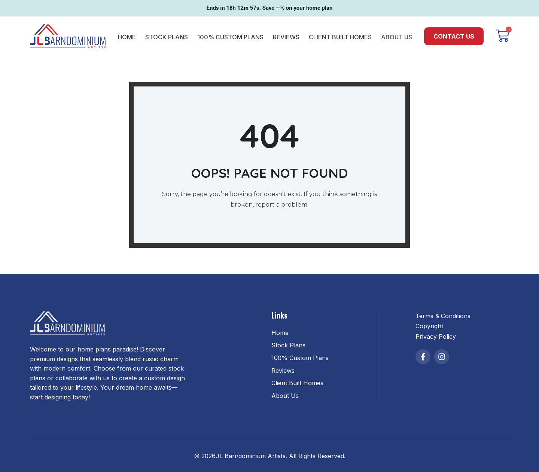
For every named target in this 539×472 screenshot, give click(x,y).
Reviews (286, 37)
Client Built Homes (340, 37)
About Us (396, 37)
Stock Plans (166, 37)
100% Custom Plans (230, 37)
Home (127, 37)
